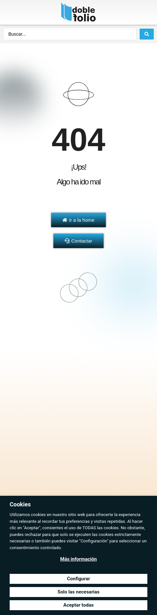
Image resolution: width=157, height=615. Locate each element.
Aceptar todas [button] (78, 605)
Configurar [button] (78, 579)
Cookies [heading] (20, 504)
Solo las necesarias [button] (79, 592)
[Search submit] (147, 34)
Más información (78, 559)
